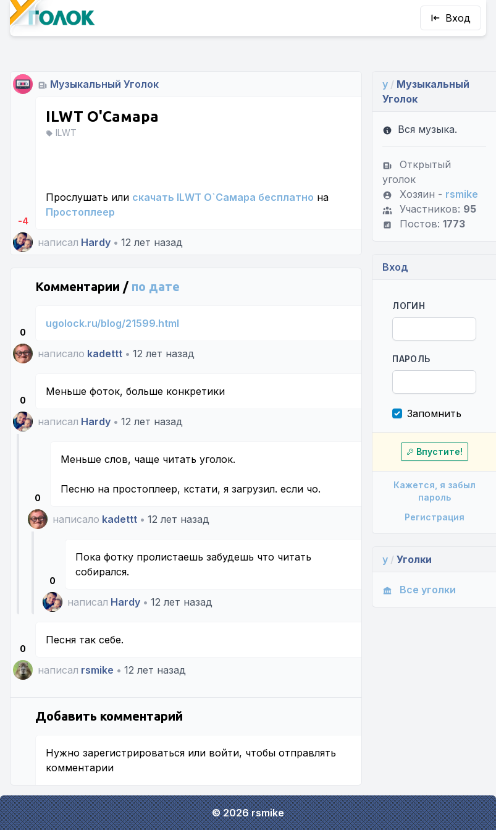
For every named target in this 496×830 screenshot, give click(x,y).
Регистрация (434, 517)
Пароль (411, 359)
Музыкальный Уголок (104, 84)
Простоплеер (80, 212)
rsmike (97, 670)
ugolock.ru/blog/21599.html (112, 323)
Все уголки (419, 589)
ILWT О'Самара (102, 116)
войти (224, 753)
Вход (451, 18)
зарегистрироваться (134, 753)
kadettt (104, 353)
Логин (408, 305)
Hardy (96, 242)
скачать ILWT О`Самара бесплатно (223, 197)
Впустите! (434, 451)
